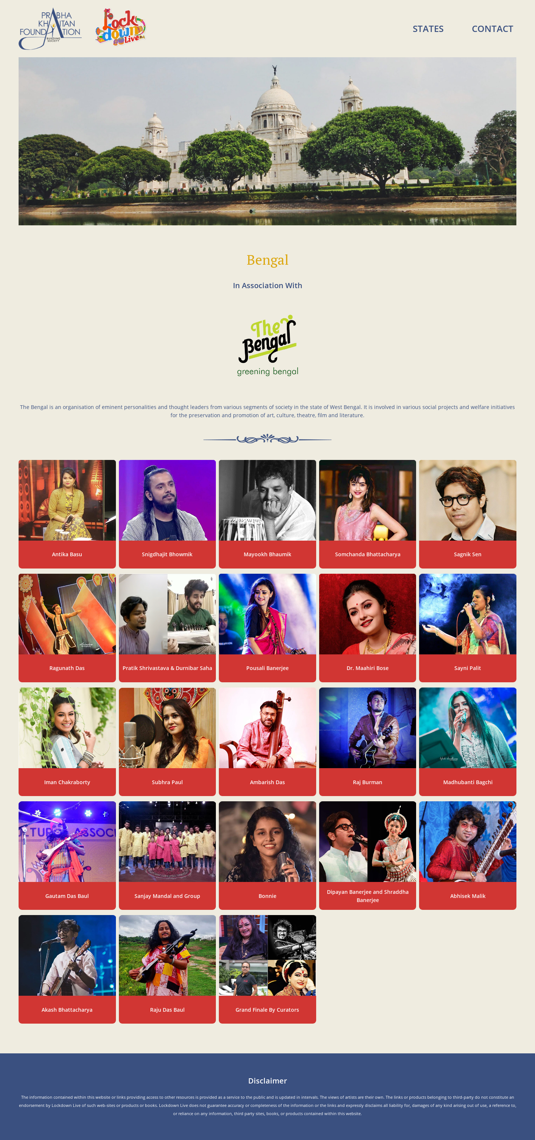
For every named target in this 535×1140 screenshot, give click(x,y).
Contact (492, 28)
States (428, 28)
